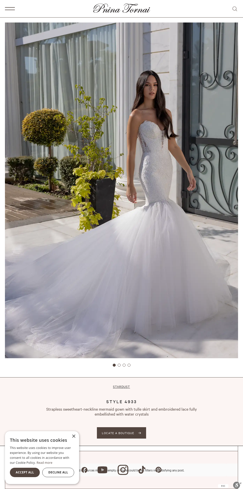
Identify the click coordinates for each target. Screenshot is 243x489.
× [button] (73, 436)
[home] (121, 8)
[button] (10, 8)
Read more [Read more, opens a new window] (44, 463)
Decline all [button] (58, 472)
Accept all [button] (25, 472)
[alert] (42, 457)
